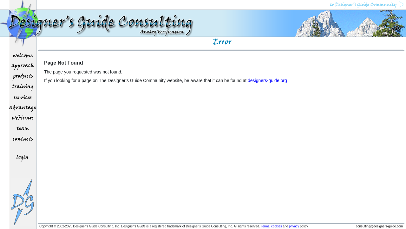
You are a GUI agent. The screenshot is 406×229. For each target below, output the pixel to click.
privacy (294, 226)
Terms (265, 226)
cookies (276, 226)
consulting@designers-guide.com (379, 226)
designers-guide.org (267, 80)
